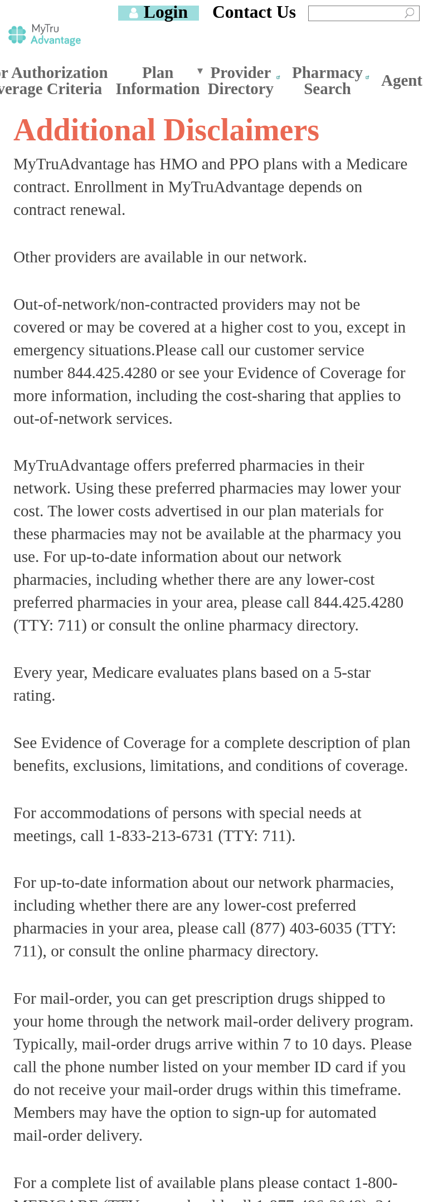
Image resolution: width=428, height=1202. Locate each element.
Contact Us (254, 12)
